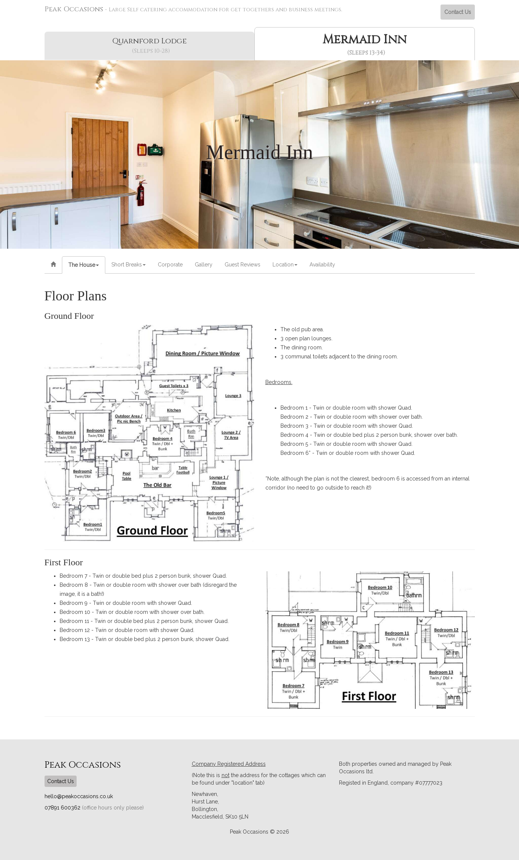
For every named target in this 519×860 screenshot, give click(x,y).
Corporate (170, 265)
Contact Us (457, 12)
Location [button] (285, 265)
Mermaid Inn (366, 44)
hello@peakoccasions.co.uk (79, 796)
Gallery (204, 265)
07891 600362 (63, 808)
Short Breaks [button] (128, 265)
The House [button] (83, 265)
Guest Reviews (242, 265)
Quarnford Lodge (151, 45)
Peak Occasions (193, 9)
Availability (322, 265)
